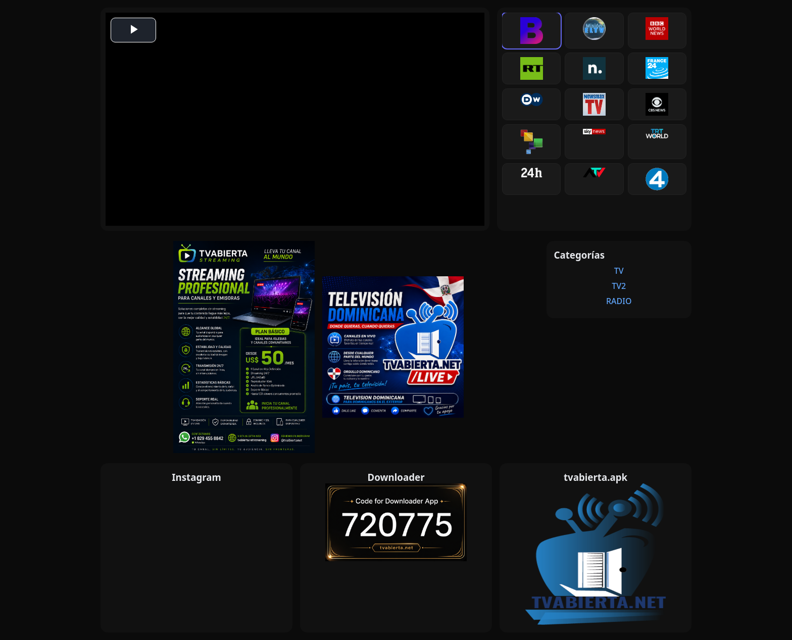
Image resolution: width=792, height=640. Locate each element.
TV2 (619, 285)
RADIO (619, 301)
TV (619, 270)
